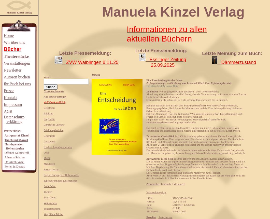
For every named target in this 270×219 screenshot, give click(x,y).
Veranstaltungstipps (156, 192)
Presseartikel (152, 184)
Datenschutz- (14, 117)
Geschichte (49, 135)
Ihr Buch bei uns (17, 84)
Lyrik (46, 152)
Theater (48, 191)
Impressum (13, 104)
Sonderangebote (52, 208)
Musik (47, 158)
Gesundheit (49, 141)
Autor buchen (166, 217)
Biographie (49, 119)
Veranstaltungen (17, 63)
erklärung (14, 121)
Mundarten (49, 163)
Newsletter (12, 70)
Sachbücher (50, 186)
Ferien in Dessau (15, 166)
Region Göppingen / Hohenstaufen (61, 175)
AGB (8, 111)
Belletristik (49, 107)
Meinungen (179, 184)
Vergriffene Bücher (53, 214)
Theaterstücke (16, 56)
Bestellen (151, 217)
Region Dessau (51, 169)
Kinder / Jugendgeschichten (58, 147)
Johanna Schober (15, 157)
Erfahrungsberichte (53, 130)
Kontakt (10, 97)
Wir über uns (14, 42)
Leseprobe (166, 184)
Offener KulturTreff (17, 153)
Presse (9, 91)
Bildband (48, 113)
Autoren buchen (17, 77)
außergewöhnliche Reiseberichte (60, 180)
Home (9, 35)
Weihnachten (50, 203)
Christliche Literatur (54, 124)
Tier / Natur (50, 197)
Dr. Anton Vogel (14, 162)
